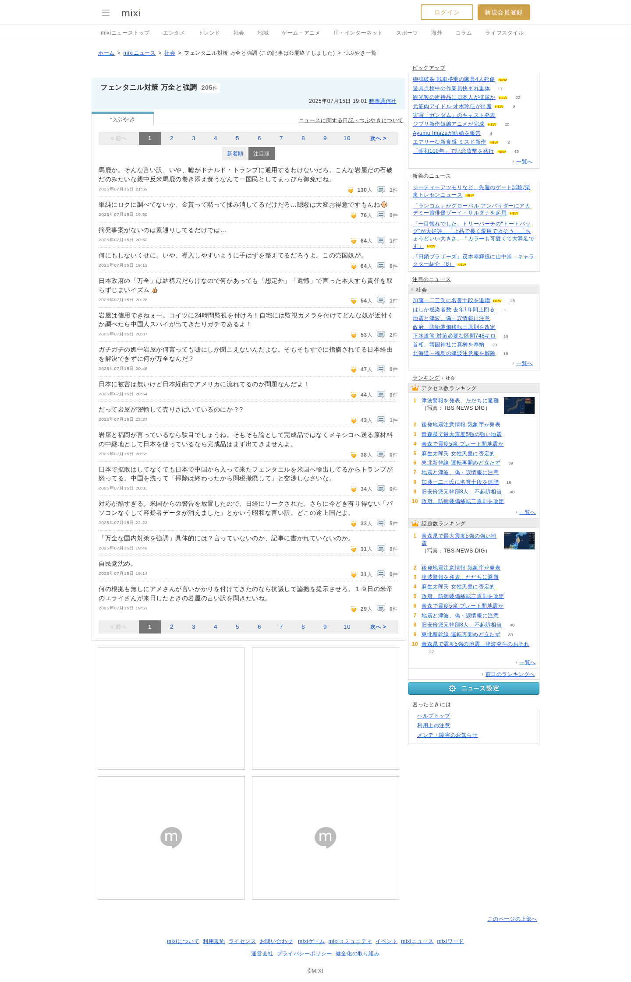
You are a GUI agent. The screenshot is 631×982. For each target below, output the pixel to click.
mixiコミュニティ (350, 941)
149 (517, 79)
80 (513, 444)
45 (516, 151)
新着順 (235, 154)
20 (506, 124)
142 (506, 115)
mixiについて (183, 941)
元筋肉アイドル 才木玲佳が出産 (452, 106)
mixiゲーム (311, 941)
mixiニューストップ (125, 33)
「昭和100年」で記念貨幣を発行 (453, 151)
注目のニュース (431, 279)
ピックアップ (429, 68)
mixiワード (450, 941)
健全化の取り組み (358, 953)
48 (512, 491)
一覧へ (524, 161)
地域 (263, 33)
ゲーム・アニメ (301, 33)
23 (494, 344)
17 (500, 88)
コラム (464, 33)
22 (517, 97)
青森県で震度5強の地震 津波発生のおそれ (476, 644)
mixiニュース (139, 53)
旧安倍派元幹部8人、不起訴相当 (462, 492)
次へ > (378, 138)
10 (347, 138)
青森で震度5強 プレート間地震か (463, 444)
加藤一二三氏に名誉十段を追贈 (451, 300)
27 (431, 651)
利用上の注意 (433, 725)
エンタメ (174, 33)
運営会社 (262, 953)
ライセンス (242, 941)
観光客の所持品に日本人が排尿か (454, 97)
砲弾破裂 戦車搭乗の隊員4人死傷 (454, 79)
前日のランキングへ (510, 674)
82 (505, 453)
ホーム (106, 53)
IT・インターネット (358, 33)
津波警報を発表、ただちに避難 (460, 401)
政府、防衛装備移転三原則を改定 (454, 327)
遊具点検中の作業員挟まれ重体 (451, 88)
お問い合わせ (276, 941)
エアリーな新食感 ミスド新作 (449, 142)
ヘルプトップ (433, 716)
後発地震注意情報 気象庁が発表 (461, 425)
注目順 (261, 154)
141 (512, 434)
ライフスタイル (504, 33)
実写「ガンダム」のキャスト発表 (454, 115)
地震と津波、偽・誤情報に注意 (451, 318)
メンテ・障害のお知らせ (447, 735)
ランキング (426, 378)
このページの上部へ (512, 919)
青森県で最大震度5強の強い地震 (462, 434)
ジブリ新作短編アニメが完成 (449, 124)
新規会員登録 (504, 12)
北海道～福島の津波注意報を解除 (454, 353)
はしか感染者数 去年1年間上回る (454, 309)
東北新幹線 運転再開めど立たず (461, 463)
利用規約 (214, 941)
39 (510, 463)
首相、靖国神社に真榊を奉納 (449, 344)
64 (500, 318)
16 (512, 300)
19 (505, 336)
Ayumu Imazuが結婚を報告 (447, 133)
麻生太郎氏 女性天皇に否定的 (458, 454)
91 (431, 415)
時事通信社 (383, 101)
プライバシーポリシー (304, 953)
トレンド (209, 33)
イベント (386, 941)
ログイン (447, 12)
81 (505, 327)
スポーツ (407, 33)
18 (505, 353)
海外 (436, 33)
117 (510, 424)
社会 (239, 33)
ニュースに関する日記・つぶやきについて (351, 120)
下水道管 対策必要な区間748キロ (454, 336)
